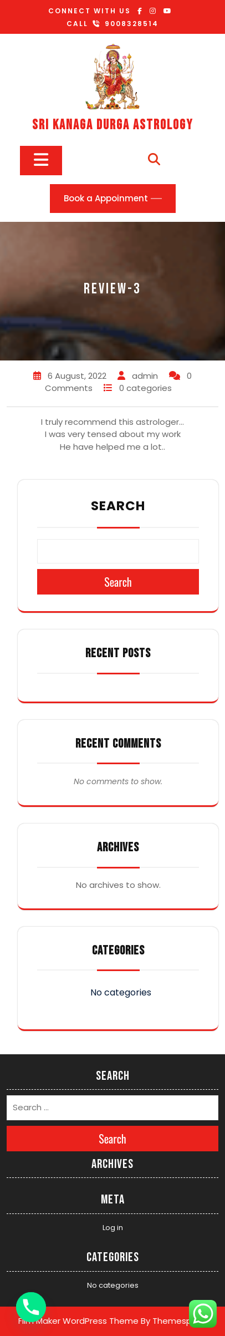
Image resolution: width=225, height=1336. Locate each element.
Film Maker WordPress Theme (78, 1321)
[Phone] (31, 1307)
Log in (113, 1227)
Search (118, 506)
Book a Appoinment (106, 198)
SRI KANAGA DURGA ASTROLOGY (112, 125)
